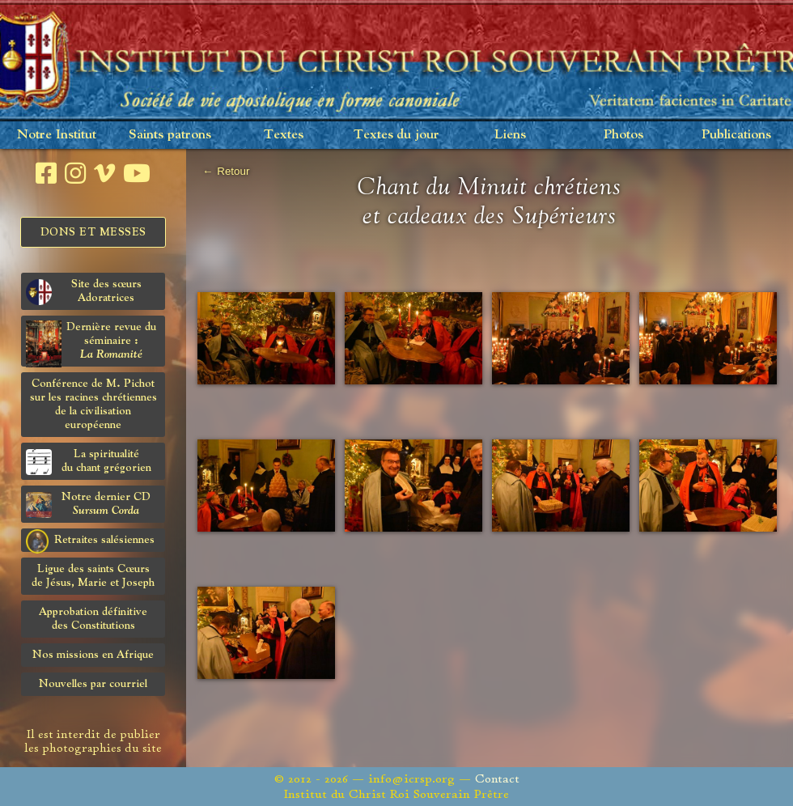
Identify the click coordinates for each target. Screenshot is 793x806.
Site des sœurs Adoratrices (84, 291)
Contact (497, 779)
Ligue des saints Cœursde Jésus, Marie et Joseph (93, 575)
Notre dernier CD (88, 504)
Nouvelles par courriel (93, 683)
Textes (283, 135)
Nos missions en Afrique (93, 654)
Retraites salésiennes (90, 540)
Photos (623, 135)
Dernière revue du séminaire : (91, 343)
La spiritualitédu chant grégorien (88, 461)
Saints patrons (170, 135)
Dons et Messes (93, 232)
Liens (510, 135)
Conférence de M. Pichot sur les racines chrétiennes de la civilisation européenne (93, 404)
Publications (736, 135)
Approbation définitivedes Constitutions (93, 618)
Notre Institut (56, 135)
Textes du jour (396, 135)
